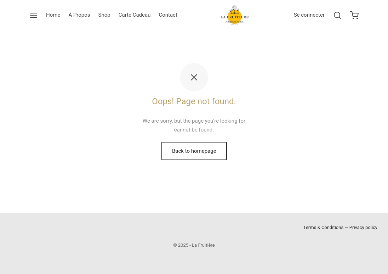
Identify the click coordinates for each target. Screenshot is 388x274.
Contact (168, 15)
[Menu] (33, 15)
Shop (104, 15)
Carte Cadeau (135, 15)
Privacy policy (363, 227)
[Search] (337, 15)
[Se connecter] (309, 15)
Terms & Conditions (323, 227)
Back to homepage (194, 151)
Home (53, 15)
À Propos (79, 15)
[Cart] (354, 15)
